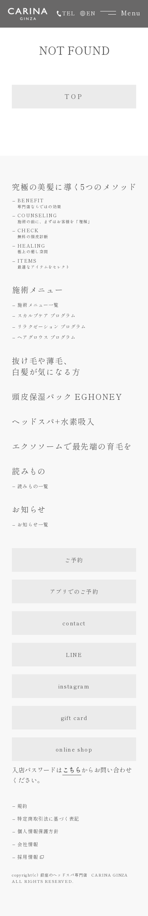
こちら (71, 769)
